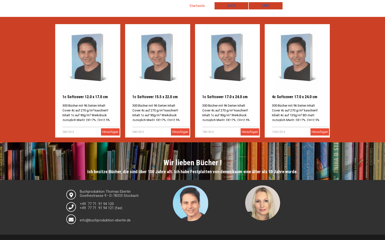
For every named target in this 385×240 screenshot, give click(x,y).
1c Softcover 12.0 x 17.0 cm (85, 97)
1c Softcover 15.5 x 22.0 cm (155, 97)
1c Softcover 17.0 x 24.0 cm (225, 97)
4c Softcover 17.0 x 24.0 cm (294, 97)
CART (265, 6)
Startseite (197, 6)
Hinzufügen (110, 132)
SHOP (231, 6)
